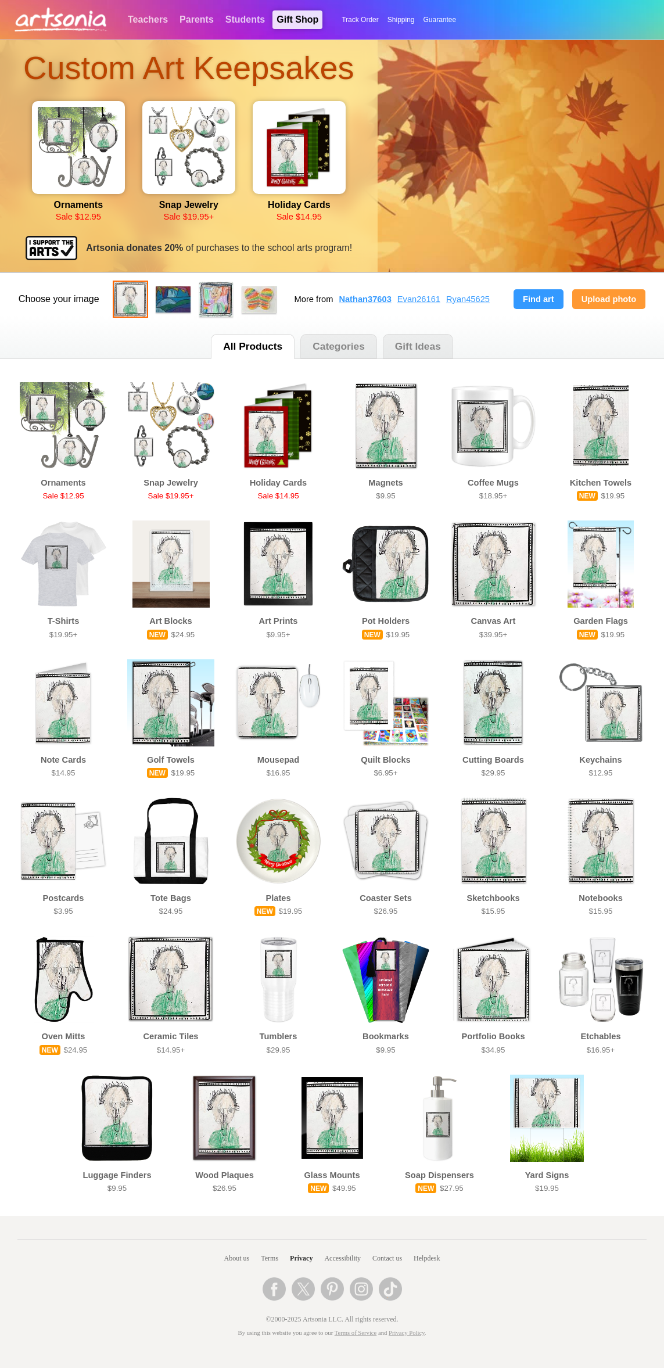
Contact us (387, 1258)
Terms (269, 1258)
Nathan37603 (365, 299)
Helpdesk (427, 1258)
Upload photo (609, 299)
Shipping (401, 20)
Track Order (360, 20)
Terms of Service (356, 1333)
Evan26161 (418, 299)
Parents (197, 19)
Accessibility (342, 1258)
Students (245, 19)
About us (237, 1258)
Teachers (148, 19)
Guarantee (440, 20)
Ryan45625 (468, 299)
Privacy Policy (407, 1333)
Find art (538, 299)
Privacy (301, 1258)
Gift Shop (297, 19)
